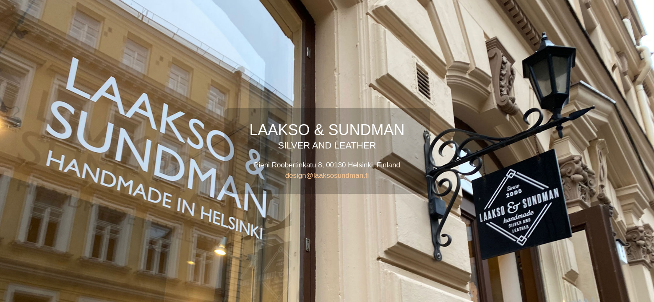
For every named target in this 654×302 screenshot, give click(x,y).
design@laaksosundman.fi (327, 176)
